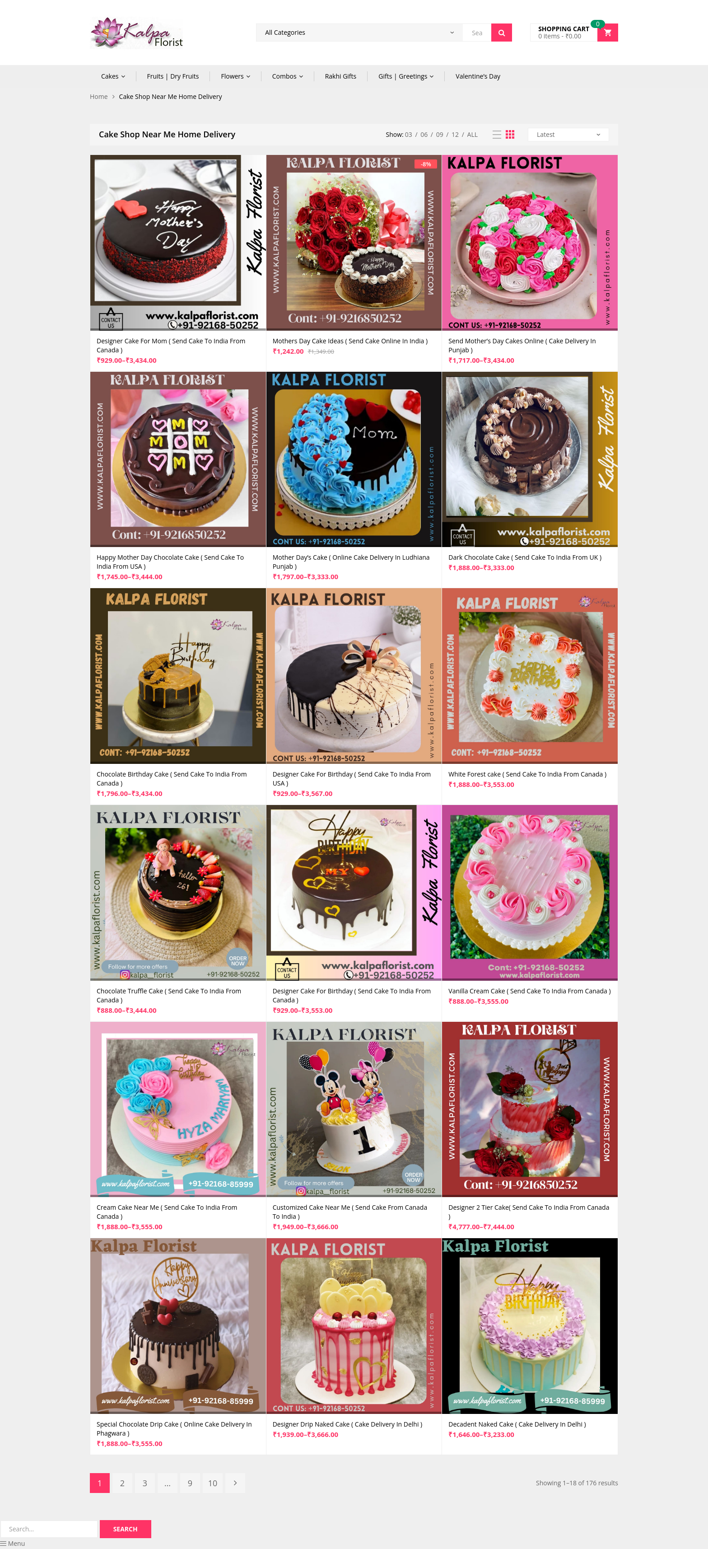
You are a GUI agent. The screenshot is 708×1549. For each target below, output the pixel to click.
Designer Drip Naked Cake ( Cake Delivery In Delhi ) (348, 1424)
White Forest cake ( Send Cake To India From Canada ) (527, 774)
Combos (284, 76)
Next (235, 1483)
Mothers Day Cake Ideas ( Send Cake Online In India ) (350, 341)
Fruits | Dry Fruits (173, 76)
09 (439, 134)
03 (408, 134)
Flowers (232, 76)
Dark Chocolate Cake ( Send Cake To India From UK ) (524, 557)
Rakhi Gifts (341, 76)
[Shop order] (568, 134)
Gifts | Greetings (402, 76)
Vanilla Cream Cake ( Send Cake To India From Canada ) (529, 991)
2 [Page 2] (122, 1483)
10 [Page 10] (213, 1483)
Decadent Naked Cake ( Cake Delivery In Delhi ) (517, 1424)
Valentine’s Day (478, 76)
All (472, 134)
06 (424, 134)
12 (455, 134)
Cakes (110, 76)
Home (99, 96)
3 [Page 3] (145, 1483)
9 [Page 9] (190, 1483)
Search (501, 32)
